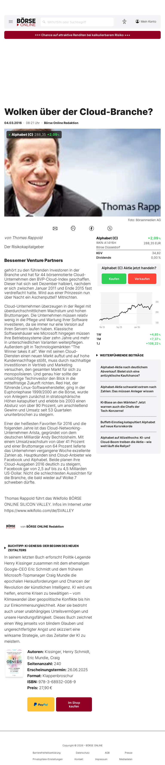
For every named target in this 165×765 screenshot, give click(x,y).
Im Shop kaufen (74, 704)
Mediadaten (125, 759)
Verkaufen (142, 279)
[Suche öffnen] (77, 22)
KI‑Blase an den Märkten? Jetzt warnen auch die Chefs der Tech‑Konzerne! (123, 406)
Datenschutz (83, 752)
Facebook (13, 459)
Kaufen (114, 279)
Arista (34, 432)
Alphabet (39, 459)
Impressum (101, 759)
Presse (128, 752)
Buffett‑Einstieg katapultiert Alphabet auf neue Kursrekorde (128, 424)
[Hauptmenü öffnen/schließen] (10, 21)
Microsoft (48, 333)
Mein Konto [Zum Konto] (146, 21)
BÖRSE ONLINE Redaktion (45, 526)
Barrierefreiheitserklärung (47, 752)
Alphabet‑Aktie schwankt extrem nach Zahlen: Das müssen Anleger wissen (128, 389)
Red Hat (63, 383)
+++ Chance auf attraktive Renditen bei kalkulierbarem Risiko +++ (82, 35)
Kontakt (79, 759)
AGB (107, 752)
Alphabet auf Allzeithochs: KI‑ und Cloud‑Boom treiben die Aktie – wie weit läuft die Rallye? (126, 442)
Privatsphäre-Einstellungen (48, 759)
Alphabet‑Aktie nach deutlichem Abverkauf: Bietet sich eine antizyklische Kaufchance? (124, 371)
